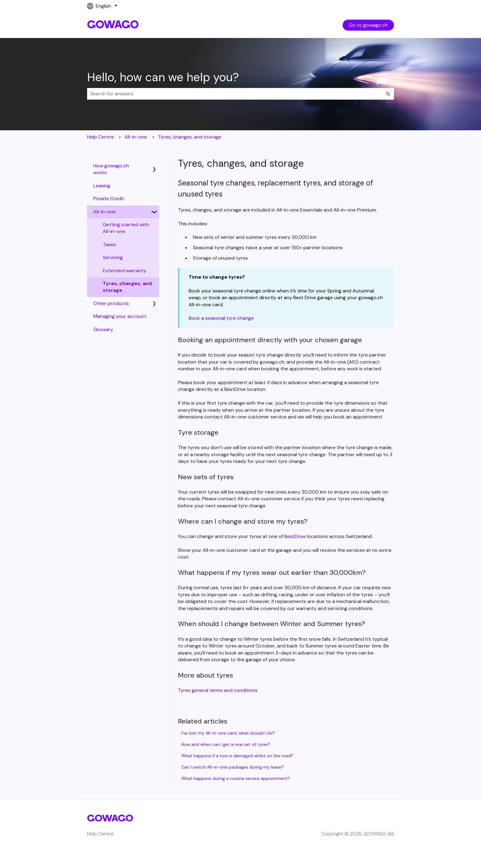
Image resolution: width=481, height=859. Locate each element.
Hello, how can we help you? (163, 77)
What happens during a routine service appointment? (235, 778)
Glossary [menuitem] (103, 329)
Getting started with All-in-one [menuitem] (126, 228)
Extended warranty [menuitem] (124, 270)
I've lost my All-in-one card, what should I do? (228, 733)
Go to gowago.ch (368, 25)
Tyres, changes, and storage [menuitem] (127, 286)
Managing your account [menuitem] (119, 316)
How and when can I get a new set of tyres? (225, 744)
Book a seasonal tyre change (221, 318)
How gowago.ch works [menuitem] (111, 169)
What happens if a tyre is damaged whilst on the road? (237, 755)
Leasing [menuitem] (101, 185)
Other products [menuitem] (111, 303)
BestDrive (295, 536)
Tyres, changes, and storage (189, 137)
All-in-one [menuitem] (104, 211)
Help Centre (100, 137)
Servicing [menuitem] (113, 257)
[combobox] (234, 94)
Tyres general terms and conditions (218, 690)
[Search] (388, 94)
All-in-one (136, 137)
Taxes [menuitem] (109, 244)
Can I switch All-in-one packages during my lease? (232, 767)
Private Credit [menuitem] (108, 198)
